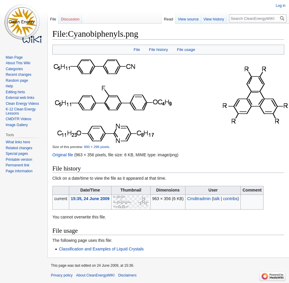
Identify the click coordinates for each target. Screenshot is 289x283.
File (137, 49)
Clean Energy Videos (22, 104)
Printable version (19, 159)
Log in (280, 6)
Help (9, 86)
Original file (62, 154)
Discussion (70, 19)
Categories (14, 69)
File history (158, 49)
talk (216, 198)
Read (168, 19)
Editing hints (15, 92)
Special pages (17, 154)
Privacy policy (61, 275)
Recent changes (18, 75)
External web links (20, 98)
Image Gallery (17, 125)
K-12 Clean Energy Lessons (20, 111)
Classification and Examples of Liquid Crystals (101, 249)
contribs (230, 198)
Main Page (14, 57)
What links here (18, 142)
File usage (186, 49)
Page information (19, 171)
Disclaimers (127, 275)
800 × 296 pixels (96, 147)
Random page (17, 80)
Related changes (19, 148)
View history (214, 19)
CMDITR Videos (18, 119)
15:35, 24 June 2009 (90, 198)
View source (188, 19)
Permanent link (17, 165)
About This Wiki (18, 63)
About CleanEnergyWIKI (95, 275)
